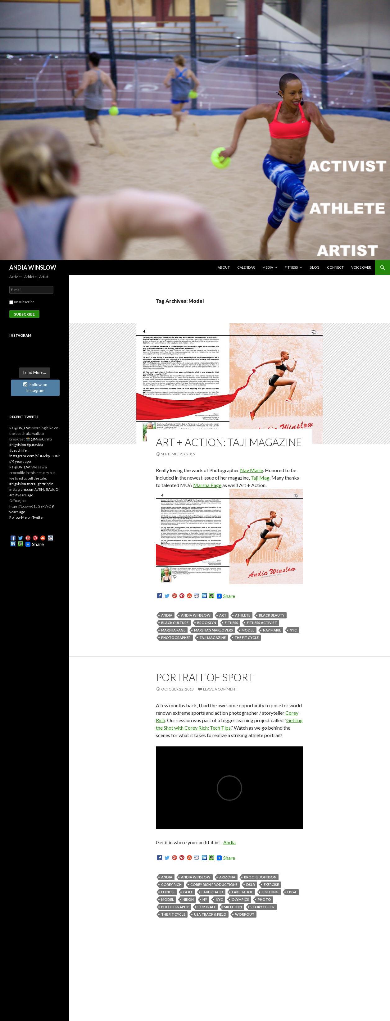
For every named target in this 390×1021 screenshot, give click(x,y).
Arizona (227, 877)
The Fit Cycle (246, 638)
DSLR (250, 884)
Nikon (188, 899)
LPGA (292, 892)
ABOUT (224, 267)
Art (222, 615)
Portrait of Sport (205, 677)
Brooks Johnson (260, 877)
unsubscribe (21, 301)
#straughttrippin (40, 483)
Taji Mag (260, 478)
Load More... (34, 372)
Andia (166, 615)
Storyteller (262, 907)
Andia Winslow (196, 615)
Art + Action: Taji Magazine (229, 442)
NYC (293, 630)
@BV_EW (22, 428)
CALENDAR (246, 267)
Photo (264, 899)
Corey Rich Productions (214, 884)
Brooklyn (206, 623)
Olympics (240, 899)
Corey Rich (171, 884)
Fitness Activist (262, 623)
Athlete (242, 615)
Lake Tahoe (242, 892)
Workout (244, 914)
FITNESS (291, 267)
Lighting (270, 892)
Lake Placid (212, 892)
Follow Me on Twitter (26, 517)
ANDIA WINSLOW (32, 267)
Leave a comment (220, 689)
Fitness (231, 623)
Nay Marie (251, 470)
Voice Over (361, 267)
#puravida (35, 444)
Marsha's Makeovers (213, 630)
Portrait (206, 907)
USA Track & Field (210, 914)
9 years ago (21, 461)
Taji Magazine (212, 638)
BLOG (315, 267)
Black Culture (174, 623)
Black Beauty (271, 615)
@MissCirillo (41, 439)
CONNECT (335, 267)
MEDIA (267, 267)
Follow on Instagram (35, 387)
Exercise (271, 884)
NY (204, 899)
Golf (188, 892)
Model (248, 630)
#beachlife (18, 450)
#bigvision (17, 444)
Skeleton (233, 907)
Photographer (176, 638)
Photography (175, 907)
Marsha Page (207, 485)
